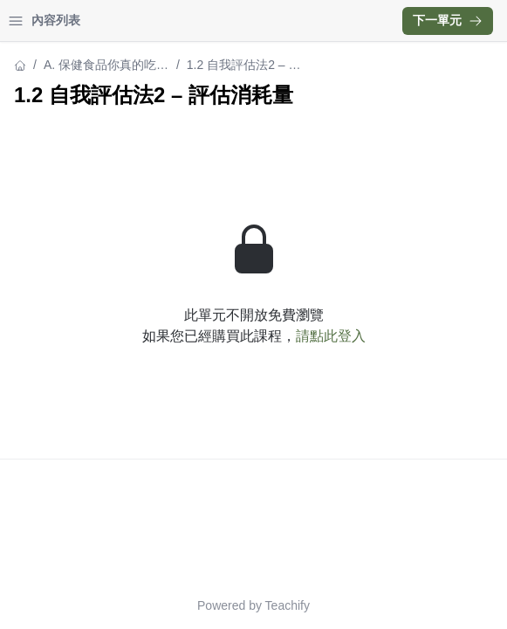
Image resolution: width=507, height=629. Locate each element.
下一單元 (448, 20)
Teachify (287, 605)
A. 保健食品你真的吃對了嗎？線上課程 (106, 66)
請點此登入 (331, 335)
